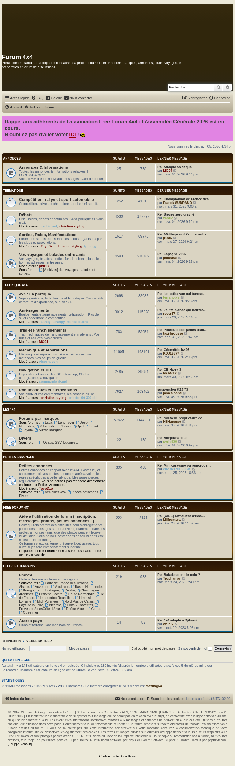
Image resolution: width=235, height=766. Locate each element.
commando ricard (53, 381)
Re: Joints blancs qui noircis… (182, 310)
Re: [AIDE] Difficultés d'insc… (181, 516)
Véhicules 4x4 (53, 492)
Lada (46, 422)
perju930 (170, 441)
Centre (68, 590)
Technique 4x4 (15, 285)
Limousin (83, 597)
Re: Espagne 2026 (171, 254)
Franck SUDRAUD (177, 203)
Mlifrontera (172, 519)
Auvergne (40, 586)
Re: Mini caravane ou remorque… (184, 465)
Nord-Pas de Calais (77, 601)
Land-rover (64, 422)
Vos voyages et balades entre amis (52, 254)
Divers (25, 438)
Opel (78, 426)
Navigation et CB (35, 370)
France (25, 575)
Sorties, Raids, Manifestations (47, 234)
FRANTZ (170, 373)
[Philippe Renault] (20, 744)
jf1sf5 (167, 238)
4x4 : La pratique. (35, 294)
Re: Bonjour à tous (172, 438)
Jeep (82, 422)
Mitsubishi (44, 426)
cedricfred (49, 226)
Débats (25, 214)
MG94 (167, 170)
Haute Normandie (79, 594)
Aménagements (34, 310)
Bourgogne (29, 590)
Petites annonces (18, 457)
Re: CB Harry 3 (169, 369)
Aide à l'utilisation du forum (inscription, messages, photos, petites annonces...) (57, 518)
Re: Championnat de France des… (184, 199)
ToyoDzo (48, 246)
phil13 (44, 266)
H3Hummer (172, 421)
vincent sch (48, 361)
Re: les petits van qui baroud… (182, 293)
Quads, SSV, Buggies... (58, 442)
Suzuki (92, 426)
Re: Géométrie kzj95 (173, 349)
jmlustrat (170, 258)
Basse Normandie (86, 586)
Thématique (13, 190)
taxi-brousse (173, 333)
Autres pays (30, 620)
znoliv (168, 218)
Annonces (12, 158)
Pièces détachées (83, 492)
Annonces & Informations (43, 167)
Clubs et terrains (19, 566)
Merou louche (78, 322)
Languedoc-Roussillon (54, 597)
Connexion (11, 641)
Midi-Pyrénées (45, 601)
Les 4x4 (9, 409)
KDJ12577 (171, 353)
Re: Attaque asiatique (174, 167)
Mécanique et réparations (43, 350)
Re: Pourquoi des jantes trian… (182, 330)
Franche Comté (48, 594)
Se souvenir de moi (195, 648)
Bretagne (50, 590)
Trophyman (172, 578)
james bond (172, 393)
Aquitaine (60, 586)
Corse (93, 608)
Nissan (63, 426)
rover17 (169, 313)
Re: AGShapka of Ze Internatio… (183, 234)
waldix (168, 624)
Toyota (26, 430)
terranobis (171, 297)
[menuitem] (37, 98)
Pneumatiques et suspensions (48, 390)
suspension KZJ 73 (172, 389)
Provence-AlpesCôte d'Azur (59, 606)
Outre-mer (28, 612)
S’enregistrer (39, 641)
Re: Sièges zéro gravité (175, 214)
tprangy (90, 246)
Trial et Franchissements (42, 330)
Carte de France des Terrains (64, 583)
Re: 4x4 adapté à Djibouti (177, 620)
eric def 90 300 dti (82, 398)
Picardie (53, 605)
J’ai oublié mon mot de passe (153, 648)
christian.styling (71, 226)
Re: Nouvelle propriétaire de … (182, 418)
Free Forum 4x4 (16, 507)
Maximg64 (154, 686)
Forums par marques (39, 418)
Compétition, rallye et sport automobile (56, 199)
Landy (45, 322)
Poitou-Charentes (78, 605)
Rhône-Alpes (73, 608)
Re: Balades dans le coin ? (178, 574)
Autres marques (48, 430)
